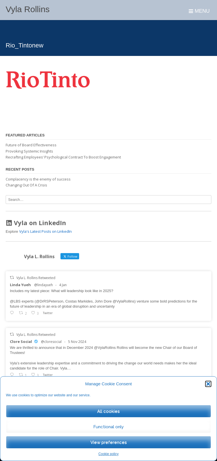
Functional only (108, 426)
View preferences (108, 442)
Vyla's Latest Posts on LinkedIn (45, 231)
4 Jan (63, 284)
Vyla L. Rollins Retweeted (35, 277)
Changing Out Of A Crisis (26, 185)
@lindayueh (43, 284)
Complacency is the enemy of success (38, 179)
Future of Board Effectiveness (31, 144)
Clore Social (21, 341)
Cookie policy (108, 454)
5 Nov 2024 (77, 341)
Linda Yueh (20, 284)
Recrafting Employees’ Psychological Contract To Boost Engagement (63, 157)
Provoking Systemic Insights (29, 151)
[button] (208, 384)
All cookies (108, 411)
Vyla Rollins (28, 9)
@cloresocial (51, 341)
